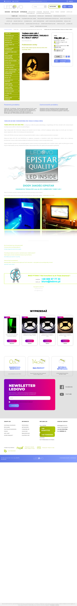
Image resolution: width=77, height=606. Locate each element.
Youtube (15, 1)
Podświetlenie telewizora (43, 13)
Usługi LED (25, 431)
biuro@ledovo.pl (62, 425)
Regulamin (7, 427)
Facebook (7, 1)
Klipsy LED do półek (65, 18)
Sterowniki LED (30, 13)
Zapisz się (14, 405)
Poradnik (39, 11)
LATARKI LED (69, 23)
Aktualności (31, 11)
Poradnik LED (25, 429)
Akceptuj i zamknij (54, 604)
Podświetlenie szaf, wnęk (29, 18)
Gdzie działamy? (8, 435)
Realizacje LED (26, 433)
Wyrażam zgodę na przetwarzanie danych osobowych (22, 401)
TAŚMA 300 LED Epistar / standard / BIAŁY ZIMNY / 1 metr (47, 335)
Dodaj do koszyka (63, 61)
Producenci (25, 425)
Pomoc (57, 11)
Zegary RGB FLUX (18, 21)
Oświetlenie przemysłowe (48, 23)
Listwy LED (69, 11)
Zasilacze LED (32, 16)
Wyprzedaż (23, 11)
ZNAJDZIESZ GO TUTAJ (48, 195)
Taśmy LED (14, 16)
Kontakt (63, 11)
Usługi (52, 11)
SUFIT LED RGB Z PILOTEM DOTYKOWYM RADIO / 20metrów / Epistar (12, 335)
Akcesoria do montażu (18, 23)
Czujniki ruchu (28, 21)
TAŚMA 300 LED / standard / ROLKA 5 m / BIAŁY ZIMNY (29, 335)
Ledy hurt (6, 433)
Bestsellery (15, 11)
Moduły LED (67, 21)
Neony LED (7, 23)
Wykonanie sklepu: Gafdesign (68, 457)
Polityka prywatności (10, 429)
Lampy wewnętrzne (38, 21)
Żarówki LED (48, 16)
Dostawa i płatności (9, 425)
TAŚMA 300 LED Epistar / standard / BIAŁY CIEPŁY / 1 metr (65, 335)
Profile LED (40, 16)
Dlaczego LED (25, 435)
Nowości (7, 11)
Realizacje (46, 11)
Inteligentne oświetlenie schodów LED (48, 18)
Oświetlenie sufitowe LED (33, 23)
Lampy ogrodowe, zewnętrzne (54, 21)
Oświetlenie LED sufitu (59, 16)
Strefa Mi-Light (61, 23)
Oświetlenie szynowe (41, 26)
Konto (71, 1)
